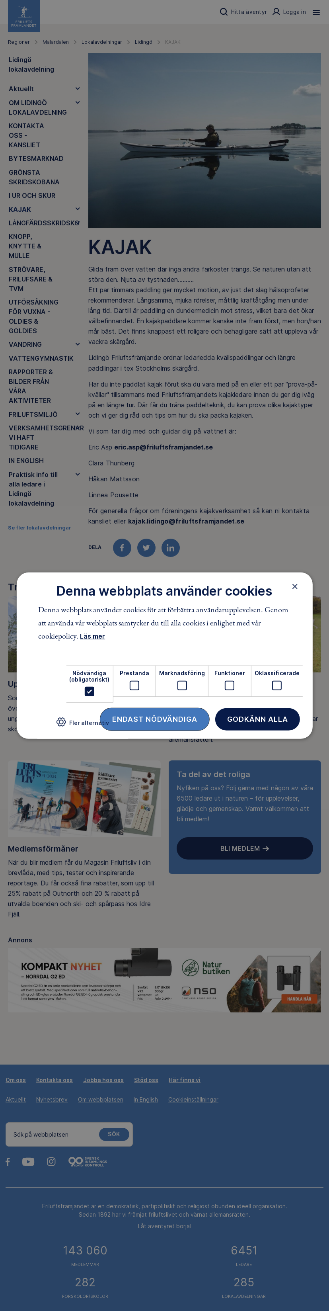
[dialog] (164, 655)
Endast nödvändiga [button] (154, 719)
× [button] (295, 586)
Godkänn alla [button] (257, 719)
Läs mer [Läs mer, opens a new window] (92, 636)
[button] (83, 725)
